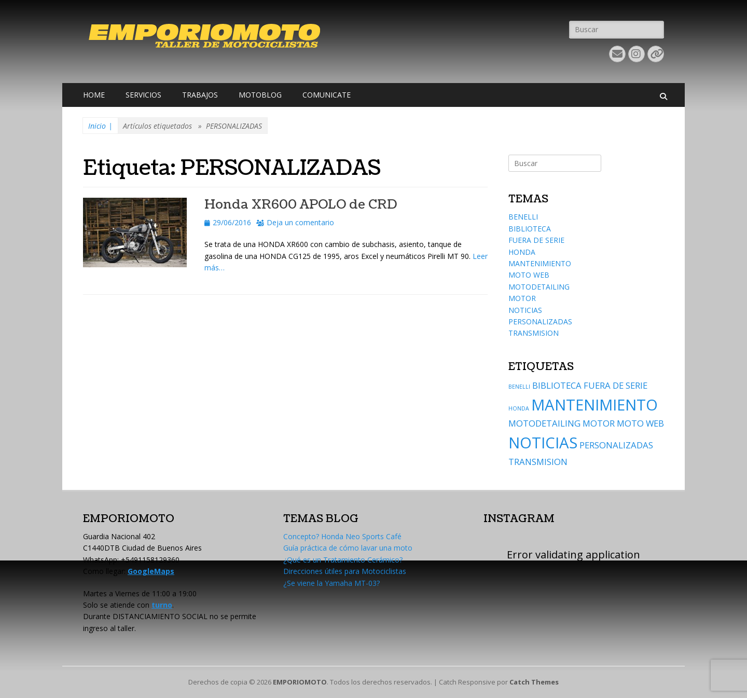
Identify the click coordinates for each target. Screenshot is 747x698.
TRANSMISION (533, 333)
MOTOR (522, 298)
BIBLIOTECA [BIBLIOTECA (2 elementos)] (557, 385)
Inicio (100, 126)
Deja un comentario (300, 222)
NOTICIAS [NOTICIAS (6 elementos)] (542, 442)
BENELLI (523, 217)
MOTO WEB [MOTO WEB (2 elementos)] (640, 423)
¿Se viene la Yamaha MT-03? (331, 583)
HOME (94, 95)
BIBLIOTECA (529, 229)
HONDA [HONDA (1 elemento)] (518, 408)
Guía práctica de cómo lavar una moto (347, 548)
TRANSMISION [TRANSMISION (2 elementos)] (538, 462)
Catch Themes (534, 682)
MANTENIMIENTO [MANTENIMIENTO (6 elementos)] (594, 404)
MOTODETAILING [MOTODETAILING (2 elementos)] (544, 423)
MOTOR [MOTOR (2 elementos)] (599, 423)
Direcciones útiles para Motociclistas (344, 571)
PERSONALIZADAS (540, 321)
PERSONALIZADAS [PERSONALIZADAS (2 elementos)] (616, 445)
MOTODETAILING (539, 287)
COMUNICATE (326, 95)
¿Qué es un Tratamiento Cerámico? (343, 560)
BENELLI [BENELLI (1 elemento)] (519, 386)
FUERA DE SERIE (536, 240)
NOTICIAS (525, 310)
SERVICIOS (143, 95)
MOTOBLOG (260, 95)
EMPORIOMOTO (300, 682)
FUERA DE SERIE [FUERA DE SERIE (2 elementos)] (615, 385)
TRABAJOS (200, 95)
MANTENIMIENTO (539, 263)
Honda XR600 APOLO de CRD (300, 204)
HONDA (521, 252)
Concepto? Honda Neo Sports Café (342, 536)
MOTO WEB (528, 275)
